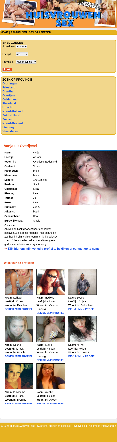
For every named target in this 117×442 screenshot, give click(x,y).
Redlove (49, 297)
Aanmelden (19, 32)
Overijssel (9, 95)
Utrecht (7, 107)
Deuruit (17, 344)
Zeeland (7, 119)
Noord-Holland (12, 111)
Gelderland (10, 99)
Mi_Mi (80, 344)
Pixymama (19, 392)
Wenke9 (49, 392)
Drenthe (7, 91)
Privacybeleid (79, 425)
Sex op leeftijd (40, 32)
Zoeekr (81, 297)
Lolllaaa (17, 297)
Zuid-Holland (11, 115)
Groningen (9, 83)
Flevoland (9, 103)
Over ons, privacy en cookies (53, 425)
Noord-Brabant (12, 123)
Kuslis (48, 344)
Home (5, 32)
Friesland (8, 87)
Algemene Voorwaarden (102, 425)
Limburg (8, 127)
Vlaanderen (10, 131)
